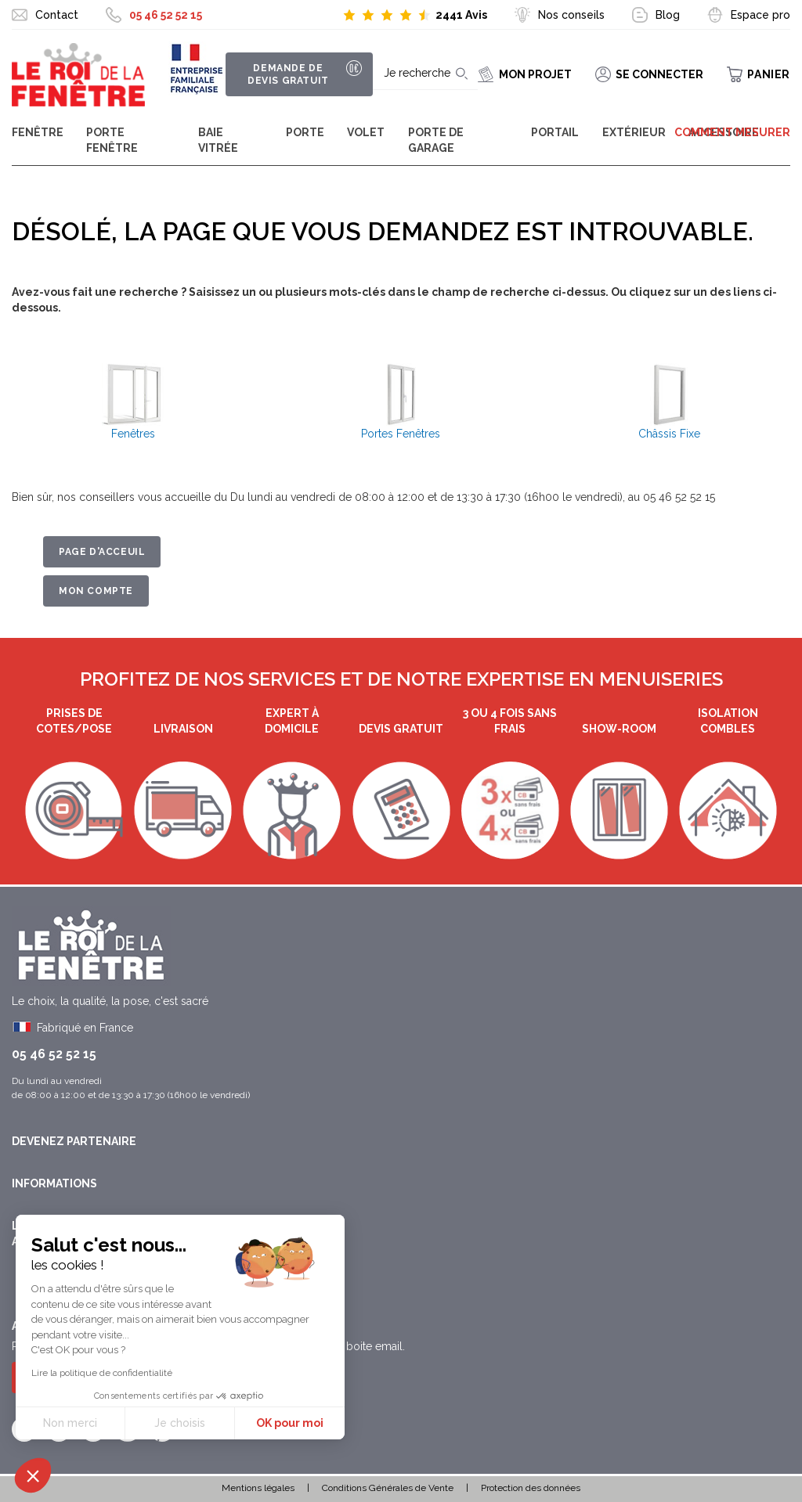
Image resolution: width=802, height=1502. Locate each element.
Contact (56, 15)
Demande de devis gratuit (286, 74)
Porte (305, 132)
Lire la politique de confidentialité (101, 1372)
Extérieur (634, 132)
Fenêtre (37, 132)
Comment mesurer (732, 132)
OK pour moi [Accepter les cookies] (289, 1423)
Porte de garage (436, 140)
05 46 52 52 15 (165, 15)
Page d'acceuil (102, 551)
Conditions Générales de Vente (387, 1487)
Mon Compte (96, 590)
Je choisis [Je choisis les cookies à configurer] (179, 1423)
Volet (366, 132)
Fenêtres (133, 433)
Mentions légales (258, 1487)
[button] (33, 1475)
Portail (555, 132)
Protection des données (530, 1487)
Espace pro (760, 15)
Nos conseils (571, 15)
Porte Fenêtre (112, 140)
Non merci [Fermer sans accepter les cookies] (70, 1423)
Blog (668, 15)
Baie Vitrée (218, 140)
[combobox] (419, 74)
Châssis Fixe (669, 433)
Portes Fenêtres (400, 433)
